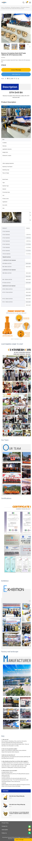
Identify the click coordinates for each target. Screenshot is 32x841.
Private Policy (5, 822)
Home (2, 7)
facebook (5, 78)
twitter (10, 78)
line (8, 78)
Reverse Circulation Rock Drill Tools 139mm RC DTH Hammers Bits (15, 8)
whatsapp (12, 78)
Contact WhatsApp (16, 70)
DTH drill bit (23, 7)
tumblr (16, 78)
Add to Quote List (16, 74)
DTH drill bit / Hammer (15, 7)
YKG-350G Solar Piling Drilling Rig (17, 804)
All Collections (7, 7)
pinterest (14, 78)
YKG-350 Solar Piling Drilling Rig (16, 796)
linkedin (18, 78)
